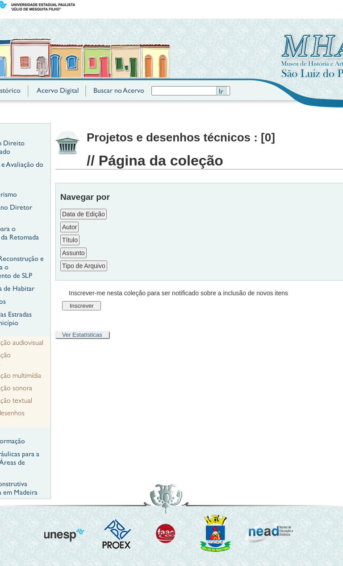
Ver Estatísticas (82, 334)
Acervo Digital (58, 90)
